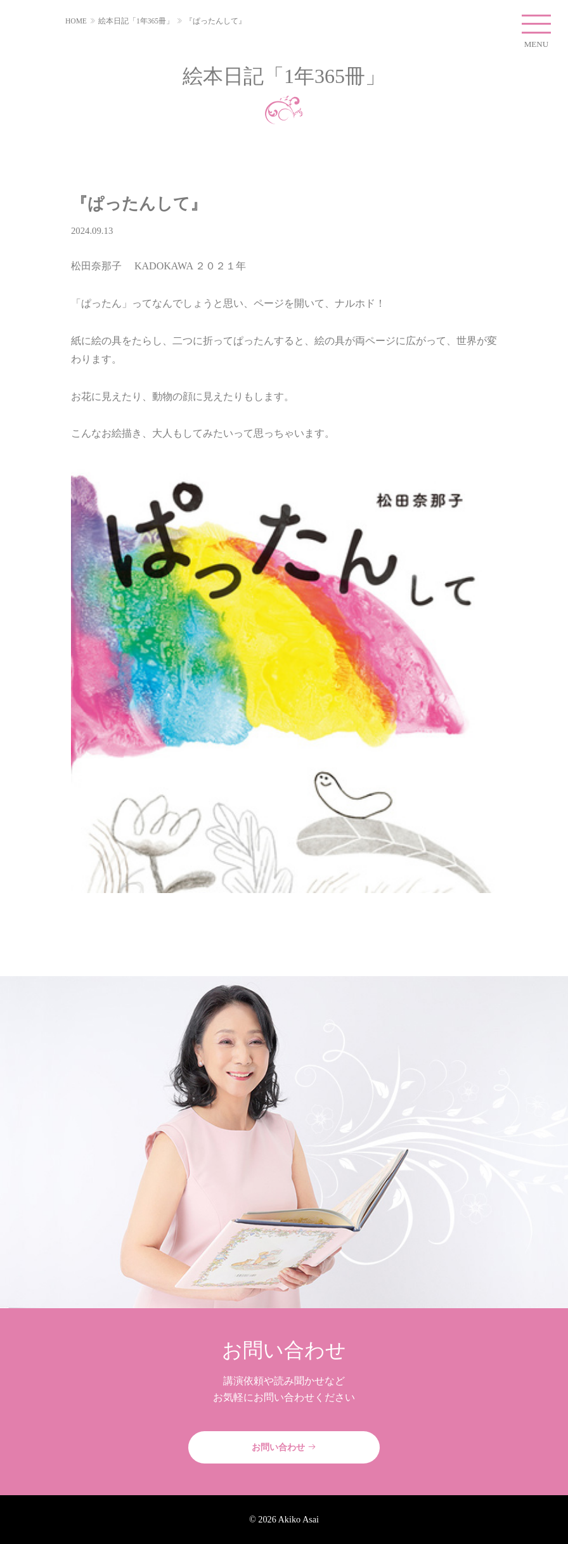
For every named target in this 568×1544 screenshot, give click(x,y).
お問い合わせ (284, 1447)
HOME (76, 21)
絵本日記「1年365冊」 (136, 21)
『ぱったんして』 (215, 21)
